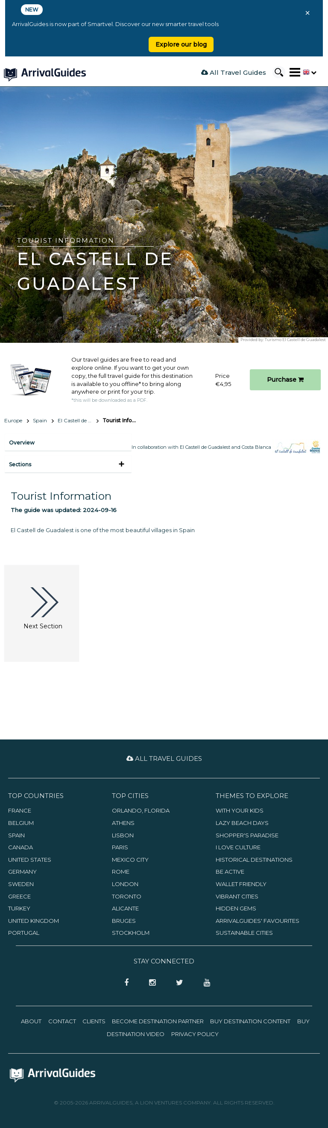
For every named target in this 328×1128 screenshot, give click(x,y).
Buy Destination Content (250, 1021)
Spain (40, 420)
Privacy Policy (195, 1034)
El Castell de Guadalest (78, 420)
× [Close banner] (307, 13)
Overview (22, 442)
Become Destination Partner (158, 1021)
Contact (62, 1021)
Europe (13, 420)
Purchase (285, 379)
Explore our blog (181, 44)
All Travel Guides (233, 72)
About (31, 1021)
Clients (93, 1021)
